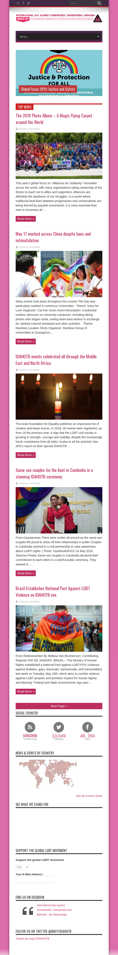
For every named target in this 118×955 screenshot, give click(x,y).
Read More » (25, 218)
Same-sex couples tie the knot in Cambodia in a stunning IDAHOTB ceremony (54, 473)
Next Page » (59, 706)
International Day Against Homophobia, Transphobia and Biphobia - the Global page (54, 910)
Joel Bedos (34, 129)
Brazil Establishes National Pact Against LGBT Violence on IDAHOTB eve (53, 591)
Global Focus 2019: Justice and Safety (48, 89)
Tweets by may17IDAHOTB (32, 938)
